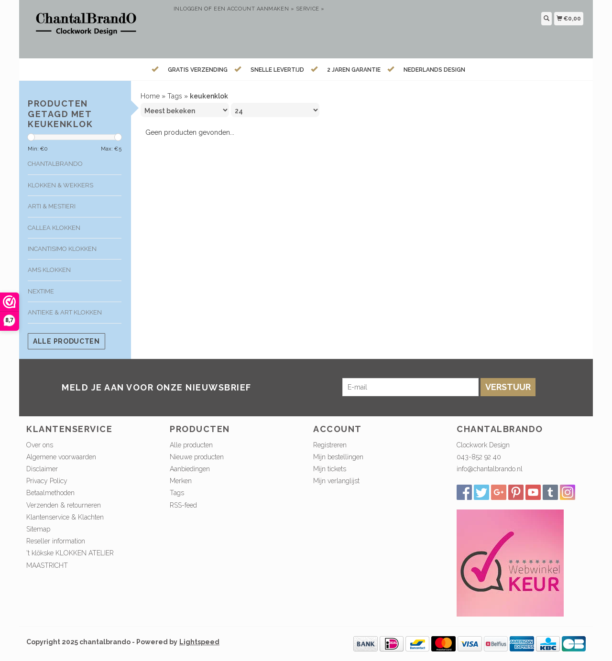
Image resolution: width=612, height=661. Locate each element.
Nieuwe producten (197, 457)
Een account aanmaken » (254, 9)
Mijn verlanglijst (336, 481)
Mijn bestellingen (338, 457)
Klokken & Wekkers (60, 185)
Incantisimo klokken (62, 248)
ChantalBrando (55, 163)
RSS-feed (183, 505)
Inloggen (188, 9)
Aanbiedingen (190, 469)
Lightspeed (199, 642)
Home (150, 96)
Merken (181, 481)
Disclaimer (42, 469)
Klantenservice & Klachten (65, 517)
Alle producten (66, 341)
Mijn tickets (329, 469)
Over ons (39, 445)
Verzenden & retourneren (63, 505)
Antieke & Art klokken (65, 312)
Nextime (41, 291)
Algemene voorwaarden (61, 457)
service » (310, 9)
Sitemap (38, 529)
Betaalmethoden (50, 493)
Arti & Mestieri (52, 206)
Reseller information (55, 541)
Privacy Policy (46, 481)
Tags (174, 96)
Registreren (330, 445)
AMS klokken (49, 269)
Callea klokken (54, 227)
